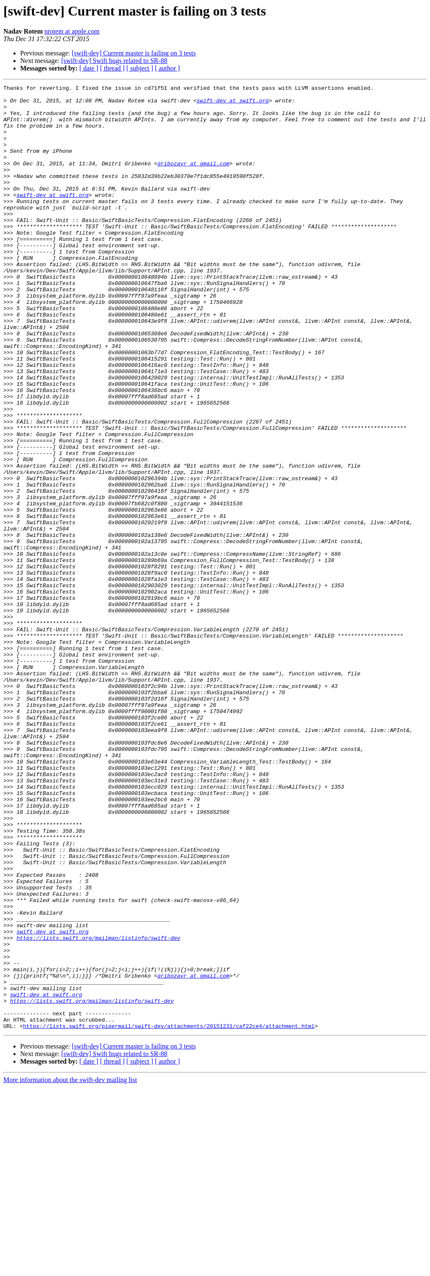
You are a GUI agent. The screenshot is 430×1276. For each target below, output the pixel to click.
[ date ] (88, 68)
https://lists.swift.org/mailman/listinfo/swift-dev (98, 1109)
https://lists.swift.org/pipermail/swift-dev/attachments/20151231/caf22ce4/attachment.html (169, 1214)
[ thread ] (112, 68)
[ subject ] (139, 68)
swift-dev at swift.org (233, 104)
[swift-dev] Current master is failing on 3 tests (134, 53)
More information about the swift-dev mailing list (70, 1268)
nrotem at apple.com (72, 31)
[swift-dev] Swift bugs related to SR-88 (114, 60)
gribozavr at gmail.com (193, 179)
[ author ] (167, 68)
